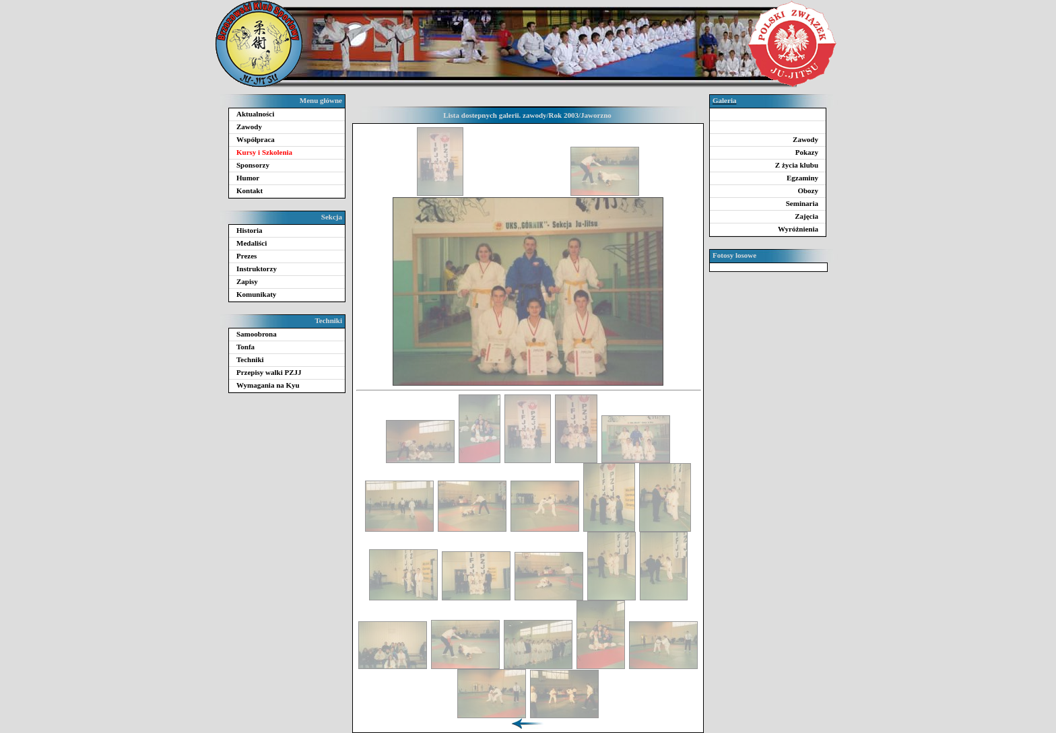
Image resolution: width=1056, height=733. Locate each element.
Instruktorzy (256, 269)
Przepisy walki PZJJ (269, 372)
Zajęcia (806, 216)
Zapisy (247, 281)
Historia (249, 230)
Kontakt (249, 190)
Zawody (249, 127)
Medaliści (251, 243)
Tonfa (245, 347)
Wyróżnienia (798, 229)
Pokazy (806, 152)
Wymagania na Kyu (268, 385)
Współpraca (255, 139)
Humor (247, 178)
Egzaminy (802, 178)
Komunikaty (256, 294)
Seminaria (802, 203)
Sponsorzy (252, 165)
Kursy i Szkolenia (264, 152)
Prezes (246, 256)
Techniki (250, 359)
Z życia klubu (796, 165)
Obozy (807, 190)
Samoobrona (256, 334)
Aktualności (255, 114)
